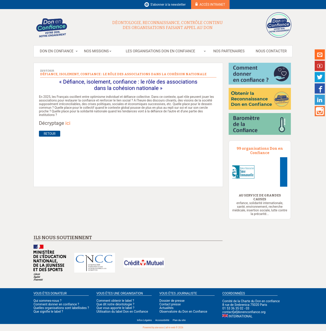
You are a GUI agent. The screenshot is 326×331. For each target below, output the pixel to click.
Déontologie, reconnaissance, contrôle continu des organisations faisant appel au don (167, 25)
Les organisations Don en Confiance (160, 51)
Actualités (166, 308)
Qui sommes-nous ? (47, 300)
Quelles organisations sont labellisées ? (61, 308)
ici (67, 123)
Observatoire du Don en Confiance (183, 311)
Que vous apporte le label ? (115, 308)
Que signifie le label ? (48, 311)
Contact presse (170, 304)
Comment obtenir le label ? (115, 300)
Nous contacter (271, 51)
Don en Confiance (57, 51)
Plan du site (179, 320)
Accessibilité (162, 320)
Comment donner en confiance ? (56, 304)
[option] (259, 172)
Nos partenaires (228, 51)
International (240, 316)
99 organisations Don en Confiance (260, 150)
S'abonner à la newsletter (168, 4)
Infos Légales (144, 320)
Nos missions (96, 51)
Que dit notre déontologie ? (115, 304)
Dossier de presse (172, 300)
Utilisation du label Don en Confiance (122, 311)
